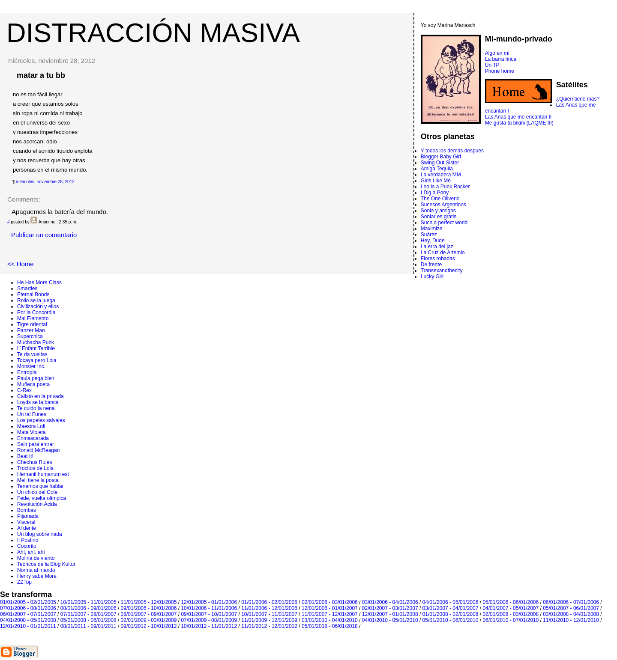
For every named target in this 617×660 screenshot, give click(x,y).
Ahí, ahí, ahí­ (31, 552)
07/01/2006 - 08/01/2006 (28, 608)
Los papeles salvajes (41, 420)
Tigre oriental (32, 324)
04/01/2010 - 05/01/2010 (390, 620)
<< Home (20, 264)
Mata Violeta (31, 432)
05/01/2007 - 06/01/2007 (571, 608)
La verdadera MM (441, 175)
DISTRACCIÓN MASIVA (153, 33)
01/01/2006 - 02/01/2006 (269, 602)
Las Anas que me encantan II (518, 117)
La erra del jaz (437, 247)
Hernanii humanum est (43, 474)
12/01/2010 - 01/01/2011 (28, 626)
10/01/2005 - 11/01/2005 (88, 602)
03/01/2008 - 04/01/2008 (571, 614)
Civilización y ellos (38, 306)
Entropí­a (26, 372)
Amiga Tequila (437, 169)
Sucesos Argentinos (443, 205)
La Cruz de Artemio (443, 253)
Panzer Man (31, 330)
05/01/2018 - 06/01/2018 (330, 626)
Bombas (26, 510)
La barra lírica (500, 59)
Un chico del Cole (37, 492)
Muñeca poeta (33, 384)
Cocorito (26, 546)
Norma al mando (36, 570)
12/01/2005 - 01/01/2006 (209, 602)
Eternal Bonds (33, 294)
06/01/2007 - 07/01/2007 (28, 614)
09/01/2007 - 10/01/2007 (209, 614)
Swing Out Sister (440, 163)
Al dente (26, 528)
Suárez (429, 235)
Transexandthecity (442, 271)
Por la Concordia (36, 312)
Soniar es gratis (438, 217)
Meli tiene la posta (38, 480)
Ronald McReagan (38, 450)
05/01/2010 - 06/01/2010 (450, 620)
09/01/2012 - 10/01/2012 (149, 626)
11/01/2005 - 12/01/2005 (149, 602)
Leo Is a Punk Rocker (445, 187)
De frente (431, 265)
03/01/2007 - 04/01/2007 (450, 608)
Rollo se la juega (36, 300)
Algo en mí (497, 53)
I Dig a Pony (435, 193)
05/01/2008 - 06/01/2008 (88, 620)
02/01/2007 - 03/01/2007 (390, 608)
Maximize (432, 229)
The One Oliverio (440, 199)
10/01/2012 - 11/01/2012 (209, 626)
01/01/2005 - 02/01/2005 (28, 602)
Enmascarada (33, 438)
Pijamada (28, 516)
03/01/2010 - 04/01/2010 (330, 620)
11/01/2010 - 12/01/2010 (571, 620)
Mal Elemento (32, 318)
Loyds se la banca (38, 402)
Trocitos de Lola (35, 468)
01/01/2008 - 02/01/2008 (450, 614)
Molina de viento (35, 558)
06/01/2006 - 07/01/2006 (571, 602)
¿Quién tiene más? (577, 99)
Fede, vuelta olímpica (41, 498)
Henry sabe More (37, 576)
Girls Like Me (436, 181)
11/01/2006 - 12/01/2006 (269, 608)
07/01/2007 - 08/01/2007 (88, 614)
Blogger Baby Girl (441, 157)
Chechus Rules (34, 462)
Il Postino (27, 540)
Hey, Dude (433, 241)
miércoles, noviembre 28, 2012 (45, 181)
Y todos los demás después (452, 151)
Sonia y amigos (438, 211)
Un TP (492, 65)
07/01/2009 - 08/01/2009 (209, 620)
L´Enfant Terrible (36, 348)
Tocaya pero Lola (36, 360)
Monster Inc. (31, 366)
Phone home (499, 71)
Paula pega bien (35, 378)
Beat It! (25, 456)
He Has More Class (39, 282)
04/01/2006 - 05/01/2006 (450, 602)
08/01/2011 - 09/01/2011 (88, 626)
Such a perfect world (444, 223)
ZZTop (24, 582)
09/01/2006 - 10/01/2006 (149, 608)
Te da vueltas (32, 354)
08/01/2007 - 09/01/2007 (149, 614)
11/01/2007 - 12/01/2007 (330, 614)
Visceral (26, 522)
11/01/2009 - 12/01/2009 (269, 620)
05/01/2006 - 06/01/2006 (510, 602)
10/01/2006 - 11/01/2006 (209, 608)
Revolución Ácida (37, 504)
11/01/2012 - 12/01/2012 (269, 626)
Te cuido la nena (35, 408)
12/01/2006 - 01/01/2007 (330, 608)
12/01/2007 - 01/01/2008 (390, 614)
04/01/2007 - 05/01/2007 (510, 608)
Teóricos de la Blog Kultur (46, 564)
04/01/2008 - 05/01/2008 (28, 620)
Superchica (30, 336)
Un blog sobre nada (39, 534)
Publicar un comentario (44, 234)
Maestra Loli (31, 426)
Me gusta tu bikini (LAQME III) (519, 123)
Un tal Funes (31, 414)
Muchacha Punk (35, 342)
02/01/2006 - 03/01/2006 (330, 602)
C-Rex (24, 390)
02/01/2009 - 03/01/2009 (149, 620)
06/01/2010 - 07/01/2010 (510, 620)
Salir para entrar (35, 444)
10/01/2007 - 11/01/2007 (269, 614)
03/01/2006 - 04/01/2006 (390, 602)
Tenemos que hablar (40, 486)
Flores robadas (438, 259)
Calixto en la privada (40, 396)
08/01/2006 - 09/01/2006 (88, 608)
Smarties (27, 288)
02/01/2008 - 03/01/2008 (510, 614)
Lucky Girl (432, 276)
